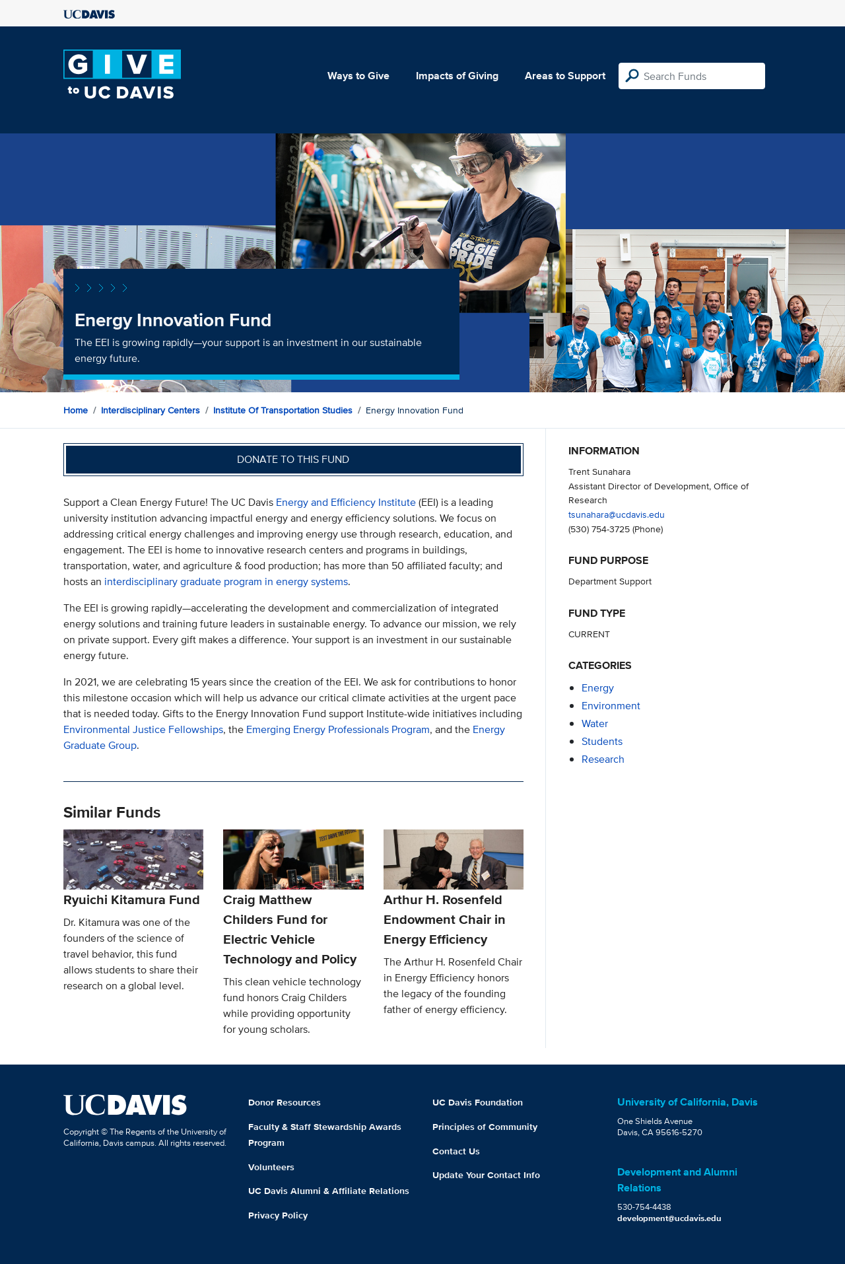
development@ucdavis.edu (669, 1218)
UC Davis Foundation (477, 1102)
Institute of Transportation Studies (283, 410)
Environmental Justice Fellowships (143, 729)
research (603, 759)
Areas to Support (565, 75)
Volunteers (271, 1167)
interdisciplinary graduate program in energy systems (226, 581)
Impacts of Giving (457, 75)
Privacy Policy (278, 1215)
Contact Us (456, 1151)
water (595, 723)
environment (611, 705)
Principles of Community (484, 1126)
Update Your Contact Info (486, 1174)
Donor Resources (284, 1102)
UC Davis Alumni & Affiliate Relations (328, 1190)
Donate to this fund (293, 459)
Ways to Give (358, 75)
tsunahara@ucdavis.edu (616, 514)
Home (75, 410)
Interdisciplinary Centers (150, 410)
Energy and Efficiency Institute (346, 502)
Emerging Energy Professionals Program (338, 729)
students (602, 741)
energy (598, 687)
